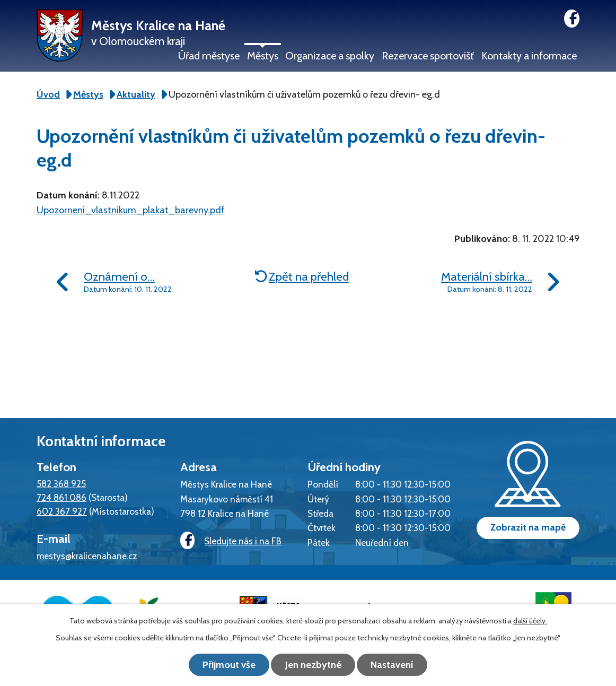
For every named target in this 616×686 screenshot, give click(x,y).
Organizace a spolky (329, 55)
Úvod (48, 94)
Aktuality (136, 94)
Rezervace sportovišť (428, 55)
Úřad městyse (209, 55)
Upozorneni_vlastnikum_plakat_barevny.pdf (131, 210)
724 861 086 (61, 497)
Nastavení (393, 665)
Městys (262, 55)
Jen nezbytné (313, 665)
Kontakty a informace (529, 55)
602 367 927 (62, 511)
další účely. (530, 621)
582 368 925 (61, 483)
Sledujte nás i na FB (230, 540)
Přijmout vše (228, 665)
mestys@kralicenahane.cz (87, 555)
